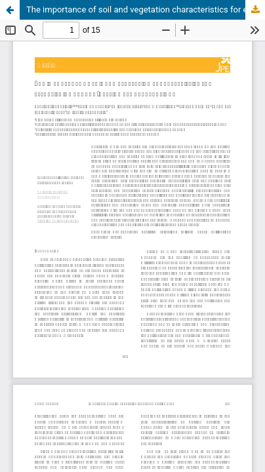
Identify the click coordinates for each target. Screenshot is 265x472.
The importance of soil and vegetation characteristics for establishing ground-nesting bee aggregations (145, 9)
